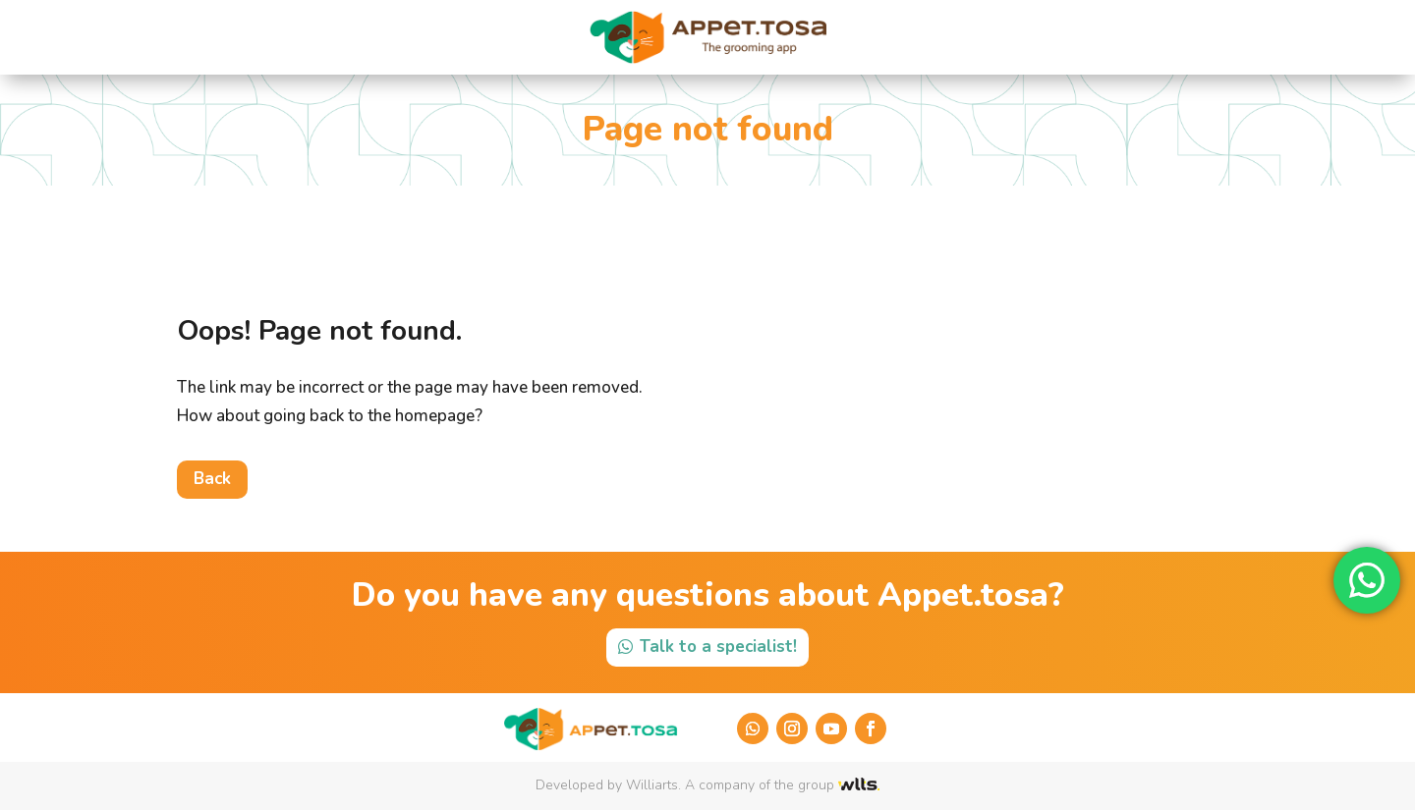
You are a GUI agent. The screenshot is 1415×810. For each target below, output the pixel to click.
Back (212, 478)
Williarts (652, 785)
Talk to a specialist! (718, 646)
